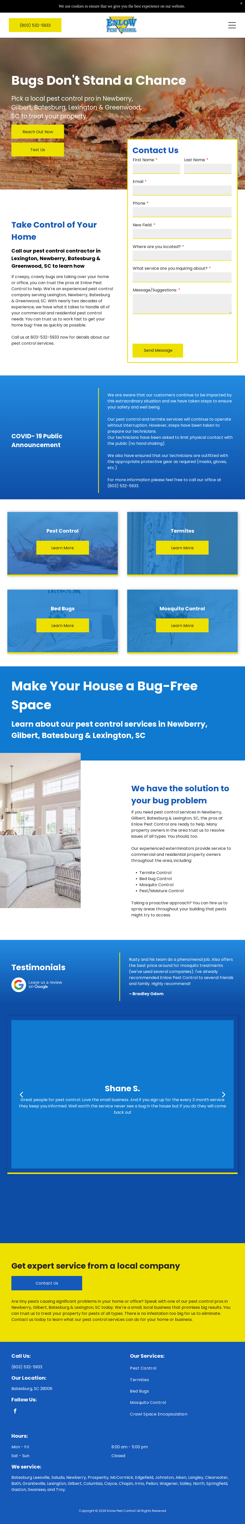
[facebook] (15, 1411)
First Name (143, 160)
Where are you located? (157, 247)
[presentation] (171, 328)
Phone (139, 203)
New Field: (142, 225)
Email (138, 181)
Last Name (194, 160)
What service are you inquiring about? (170, 268)
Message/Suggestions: (155, 290)
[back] (21, 1094)
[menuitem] (182, 1369)
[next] (224, 1094)
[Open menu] (232, 15)
